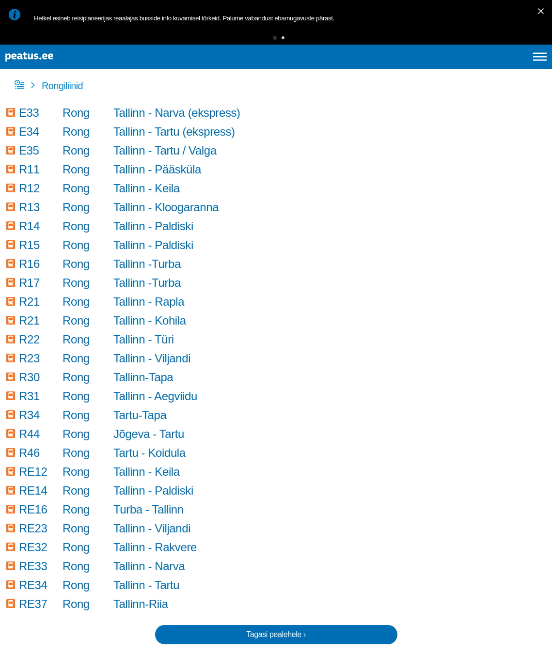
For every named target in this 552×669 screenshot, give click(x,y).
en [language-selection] (463, 67)
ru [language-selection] (513, 67)
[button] (259, 41)
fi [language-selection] (488, 67)
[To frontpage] (55, 68)
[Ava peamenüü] (540, 68)
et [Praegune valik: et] (436, 67)
